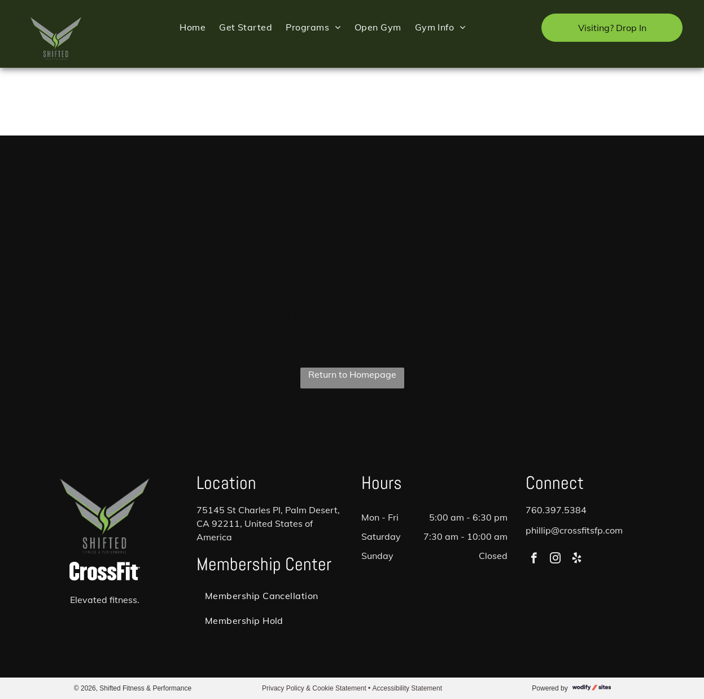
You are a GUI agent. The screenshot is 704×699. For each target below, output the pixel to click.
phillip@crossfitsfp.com (574, 530)
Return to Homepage (352, 374)
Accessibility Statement (407, 688)
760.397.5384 (556, 509)
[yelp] (577, 559)
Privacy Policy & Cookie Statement (314, 688)
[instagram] (555, 559)
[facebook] (534, 559)
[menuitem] (192, 27)
